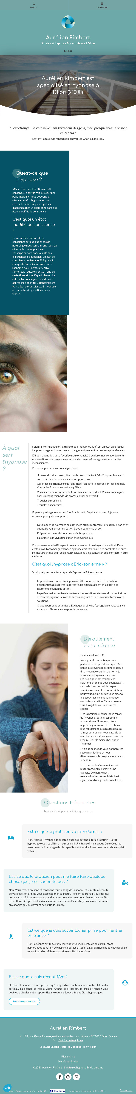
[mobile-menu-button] (68, 51)
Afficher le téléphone (70, 1040)
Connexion (126, 1090)
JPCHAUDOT (99, 1091)
